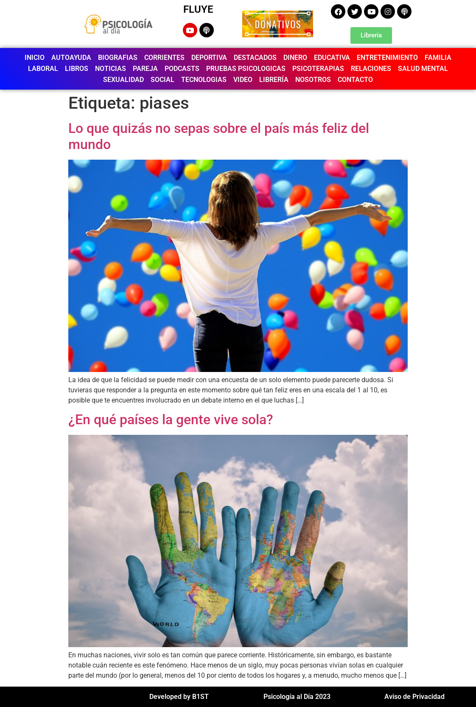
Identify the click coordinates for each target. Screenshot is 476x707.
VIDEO (242, 80)
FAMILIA (438, 58)
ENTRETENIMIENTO (387, 58)
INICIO (35, 58)
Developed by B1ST (179, 697)
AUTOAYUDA (71, 58)
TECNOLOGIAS (204, 80)
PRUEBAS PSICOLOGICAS (246, 69)
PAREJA (145, 69)
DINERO (295, 58)
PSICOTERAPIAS (318, 69)
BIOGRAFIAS (117, 58)
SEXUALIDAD (123, 80)
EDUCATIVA (332, 58)
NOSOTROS (313, 80)
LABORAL (43, 69)
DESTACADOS (255, 58)
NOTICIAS (110, 69)
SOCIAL (162, 80)
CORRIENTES (164, 58)
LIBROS (76, 69)
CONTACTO (355, 80)
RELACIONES (371, 69)
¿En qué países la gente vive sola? (170, 419)
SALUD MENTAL (423, 69)
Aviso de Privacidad (414, 697)
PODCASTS (182, 69)
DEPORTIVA (209, 58)
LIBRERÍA (273, 80)
